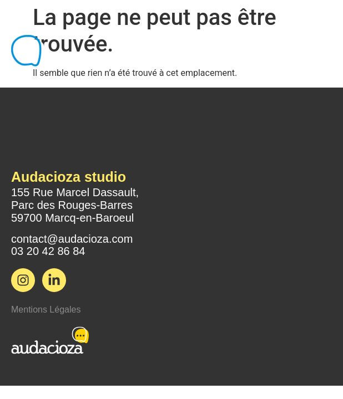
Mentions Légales (45, 309)
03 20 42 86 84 (48, 251)
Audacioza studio (68, 177)
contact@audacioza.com (72, 239)
